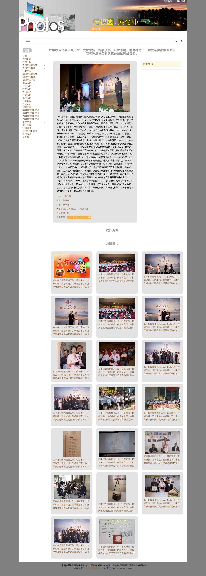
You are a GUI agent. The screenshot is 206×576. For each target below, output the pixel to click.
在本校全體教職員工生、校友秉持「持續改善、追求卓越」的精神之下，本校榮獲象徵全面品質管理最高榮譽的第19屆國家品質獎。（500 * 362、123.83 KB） (116, 466)
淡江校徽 (27, 125)
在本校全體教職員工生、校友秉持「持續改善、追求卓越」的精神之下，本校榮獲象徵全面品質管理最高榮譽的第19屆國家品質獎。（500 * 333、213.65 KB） (116, 420)
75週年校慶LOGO (31, 119)
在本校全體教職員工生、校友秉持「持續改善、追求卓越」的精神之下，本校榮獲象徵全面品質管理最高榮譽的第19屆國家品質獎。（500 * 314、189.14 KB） (162, 506)
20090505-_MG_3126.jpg (79, 217)
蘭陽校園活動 (29, 80)
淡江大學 (89, 568)
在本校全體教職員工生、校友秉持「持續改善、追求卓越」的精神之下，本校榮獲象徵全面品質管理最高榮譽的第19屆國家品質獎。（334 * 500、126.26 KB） (116, 511)
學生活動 (27, 98)
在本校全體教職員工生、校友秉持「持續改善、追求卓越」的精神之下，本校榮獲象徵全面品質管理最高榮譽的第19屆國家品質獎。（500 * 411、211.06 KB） (71, 334)
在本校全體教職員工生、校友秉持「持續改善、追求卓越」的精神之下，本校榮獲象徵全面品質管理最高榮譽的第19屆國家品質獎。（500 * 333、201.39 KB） (71, 420)
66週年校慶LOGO (31, 113)
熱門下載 (27, 62)
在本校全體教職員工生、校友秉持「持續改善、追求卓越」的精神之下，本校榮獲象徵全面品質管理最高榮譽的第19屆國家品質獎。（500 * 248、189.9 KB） (116, 281)
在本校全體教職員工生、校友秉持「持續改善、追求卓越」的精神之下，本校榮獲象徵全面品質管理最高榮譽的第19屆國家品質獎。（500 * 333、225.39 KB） (162, 420)
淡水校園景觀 (29, 68)
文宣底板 (27, 122)
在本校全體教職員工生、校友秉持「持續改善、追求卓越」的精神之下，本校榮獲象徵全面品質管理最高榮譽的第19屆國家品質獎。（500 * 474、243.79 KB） (71, 378)
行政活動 (27, 86)
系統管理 (181, 1)
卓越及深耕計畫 (30, 131)
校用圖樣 (27, 128)
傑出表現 (27, 92)
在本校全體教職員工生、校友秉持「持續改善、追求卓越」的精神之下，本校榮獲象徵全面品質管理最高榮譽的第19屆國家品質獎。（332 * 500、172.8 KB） (71, 466)
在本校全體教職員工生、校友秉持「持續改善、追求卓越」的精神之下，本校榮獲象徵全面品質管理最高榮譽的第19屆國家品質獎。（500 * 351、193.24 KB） (116, 553)
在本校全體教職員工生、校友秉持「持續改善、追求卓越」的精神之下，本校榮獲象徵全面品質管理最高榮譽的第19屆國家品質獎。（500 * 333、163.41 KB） (71, 552)
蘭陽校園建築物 (30, 74)
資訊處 (96, 568)
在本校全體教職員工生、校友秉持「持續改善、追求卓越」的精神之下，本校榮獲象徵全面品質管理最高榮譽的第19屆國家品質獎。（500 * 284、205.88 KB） (116, 328)
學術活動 (27, 83)
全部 (25, 56)
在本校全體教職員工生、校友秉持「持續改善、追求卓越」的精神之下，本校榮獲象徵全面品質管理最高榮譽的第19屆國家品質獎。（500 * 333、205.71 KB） (116, 375)
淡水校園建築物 (30, 65)
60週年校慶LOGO (31, 110)
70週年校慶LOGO (31, 116)
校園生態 (27, 107)
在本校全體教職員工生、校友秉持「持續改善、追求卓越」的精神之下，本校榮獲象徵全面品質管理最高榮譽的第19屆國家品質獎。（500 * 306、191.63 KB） (162, 373)
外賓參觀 (27, 101)
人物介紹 (27, 104)
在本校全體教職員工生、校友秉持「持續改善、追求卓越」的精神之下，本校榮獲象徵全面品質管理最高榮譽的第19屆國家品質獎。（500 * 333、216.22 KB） (71, 508)
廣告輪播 (27, 134)
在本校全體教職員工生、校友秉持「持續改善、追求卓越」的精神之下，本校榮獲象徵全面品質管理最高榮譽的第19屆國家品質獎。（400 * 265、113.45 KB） (71, 287)
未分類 (26, 137)
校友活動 (27, 89)
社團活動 (27, 95)
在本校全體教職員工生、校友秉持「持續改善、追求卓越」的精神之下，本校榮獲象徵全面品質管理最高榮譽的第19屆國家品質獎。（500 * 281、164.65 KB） (162, 283)
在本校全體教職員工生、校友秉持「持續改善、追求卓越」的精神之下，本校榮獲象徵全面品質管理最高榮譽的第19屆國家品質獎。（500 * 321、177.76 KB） (162, 330)
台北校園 (27, 71)
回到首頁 (168, 1)
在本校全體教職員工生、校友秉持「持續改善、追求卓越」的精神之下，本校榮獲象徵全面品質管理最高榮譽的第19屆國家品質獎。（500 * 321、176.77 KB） (162, 463)
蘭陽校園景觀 (29, 77)
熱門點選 (27, 59)
